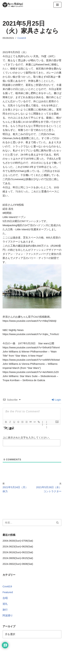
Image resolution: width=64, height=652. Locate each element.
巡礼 (5, 603)
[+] (47, 422)
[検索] (28, 522)
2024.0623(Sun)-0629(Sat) (18, 546)
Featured (8, 592)
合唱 (5, 598)
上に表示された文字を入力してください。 (27, 437)
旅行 (5, 609)
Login (56, 399)
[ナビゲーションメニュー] (57, 5)
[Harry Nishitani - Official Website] (13, 4)
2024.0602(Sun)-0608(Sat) (18, 563)
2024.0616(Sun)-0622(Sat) (18, 552)
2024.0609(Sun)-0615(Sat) (18, 558)
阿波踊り (8, 615)
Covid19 (21, 38)
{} (42, 422)
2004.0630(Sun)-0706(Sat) (18, 540)
